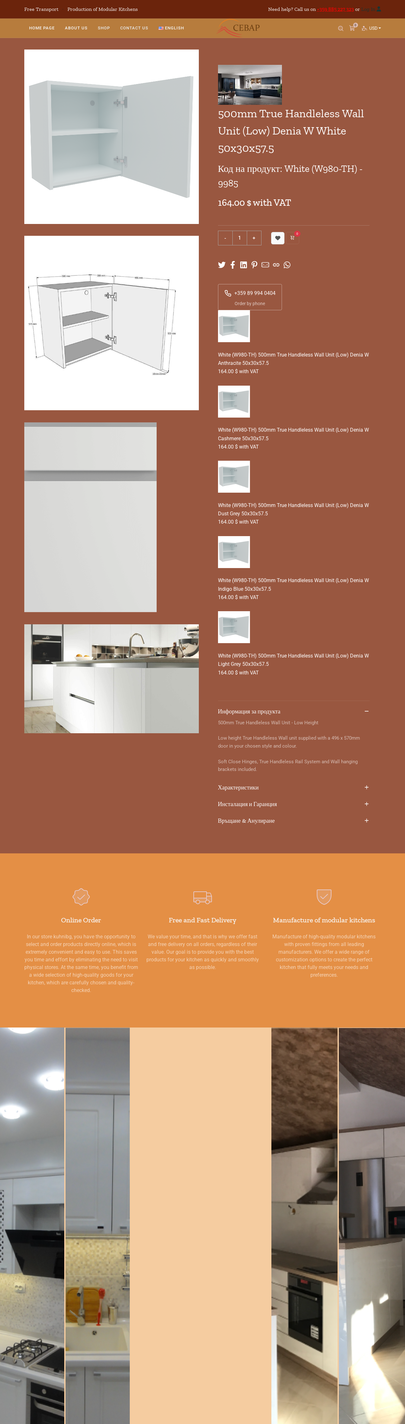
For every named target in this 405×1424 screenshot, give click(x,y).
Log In (368, 9)
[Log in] (379, 9)
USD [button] (375, 30)
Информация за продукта (294, 711)
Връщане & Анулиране (294, 821)
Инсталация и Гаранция (294, 804)
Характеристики (294, 787)
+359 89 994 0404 (250, 293)
